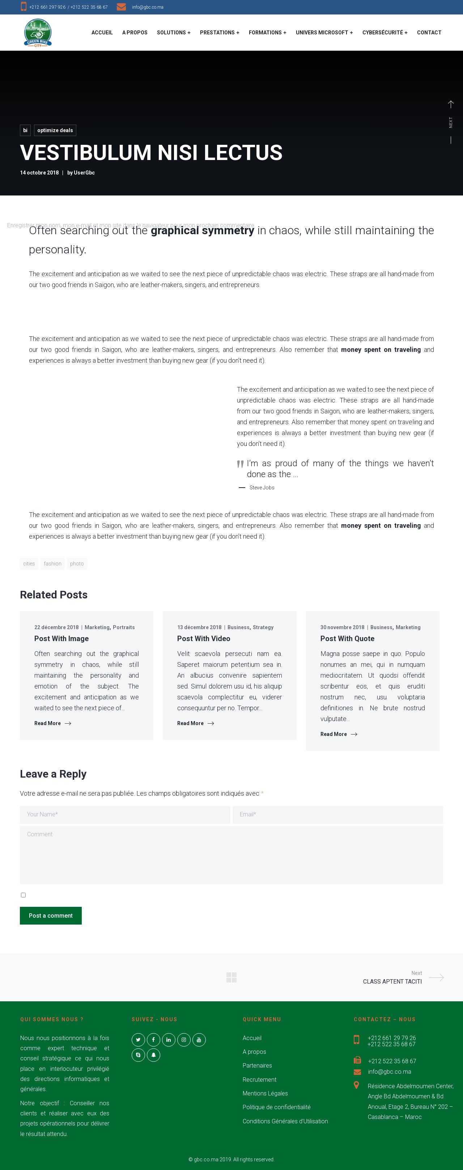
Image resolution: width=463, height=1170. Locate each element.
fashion (52, 564)
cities (29, 564)
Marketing (97, 627)
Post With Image (61, 638)
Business (239, 627)
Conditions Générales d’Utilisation (285, 1121)
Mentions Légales (265, 1093)
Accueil (252, 1038)
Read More (47, 723)
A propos (254, 1051)
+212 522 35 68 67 (91, 7)
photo (77, 564)
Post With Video (203, 638)
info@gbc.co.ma (147, 7)
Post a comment (51, 915)
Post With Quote (347, 638)
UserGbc (84, 173)
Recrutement (259, 1079)
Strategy (263, 627)
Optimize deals (55, 130)
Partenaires (257, 1065)
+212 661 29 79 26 (392, 1038)
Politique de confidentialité (277, 1107)
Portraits (124, 627)
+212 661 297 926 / (50, 7)
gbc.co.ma (206, 1159)
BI (25, 130)
